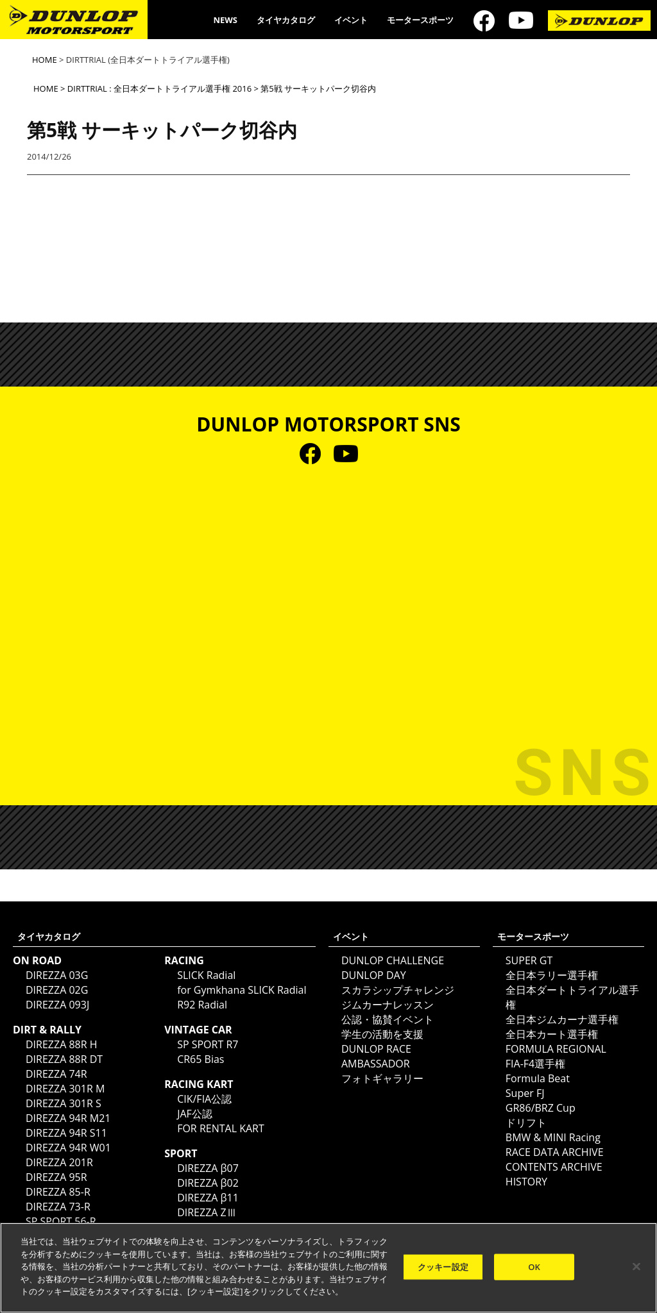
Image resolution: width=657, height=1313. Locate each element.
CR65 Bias (200, 1059)
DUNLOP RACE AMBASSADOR (376, 1056)
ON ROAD (37, 960)
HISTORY (526, 1182)
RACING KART (198, 1084)
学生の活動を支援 (382, 1034)
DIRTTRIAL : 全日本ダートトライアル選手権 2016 (159, 88)
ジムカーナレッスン (387, 1005)
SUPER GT (529, 960)
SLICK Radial (206, 975)
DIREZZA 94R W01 (68, 1148)
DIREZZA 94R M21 (68, 1118)
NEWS (225, 20)
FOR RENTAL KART (220, 1128)
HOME (44, 59)
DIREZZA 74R (56, 1074)
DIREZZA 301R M (65, 1089)
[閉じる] (636, 1266)
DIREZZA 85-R (58, 1192)
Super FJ (525, 1093)
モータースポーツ (420, 20)
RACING (184, 960)
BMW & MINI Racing (553, 1137)
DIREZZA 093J (57, 1005)
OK (534, 1266)
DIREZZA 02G (57, 990)
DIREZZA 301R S (63, 1103)
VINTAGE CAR (198, 1030)
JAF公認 (194, 1114)
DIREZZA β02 (208, 1183)
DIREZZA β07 (208, 1168)
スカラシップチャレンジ (397, 990)
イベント (351, 20)
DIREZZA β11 (208, 1198)
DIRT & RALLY (47, 1030)
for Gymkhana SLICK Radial (241, 990)
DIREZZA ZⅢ (207, 1212)
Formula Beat (538, 1078)
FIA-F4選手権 (535, 1064)
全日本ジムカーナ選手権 (562, 1019)
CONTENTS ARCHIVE (554, 1167)
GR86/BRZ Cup (541, 1108)
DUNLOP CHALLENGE (392, 960)
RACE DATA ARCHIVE (555, 1152)
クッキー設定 (443, 1266)
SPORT (180, 1153)
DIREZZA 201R (59, 1162)
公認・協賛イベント (387, 1019)
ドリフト (526, 1123)
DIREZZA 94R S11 (66, 1133)
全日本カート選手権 (552, 1034)
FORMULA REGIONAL (556, 1049)
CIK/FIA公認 (204, 1099)
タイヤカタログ (286, 20)
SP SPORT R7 (207, 1044)
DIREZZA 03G (57, 975)
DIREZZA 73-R (58, 1207)
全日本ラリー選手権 (552, 975)
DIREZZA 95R (56, 1177)
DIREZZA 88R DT (64, 1059)
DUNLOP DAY (373, 975)
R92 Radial (202, 1005)
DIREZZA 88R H (62, 1044)
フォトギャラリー (382, 1078)
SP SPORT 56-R (61, 1221)
